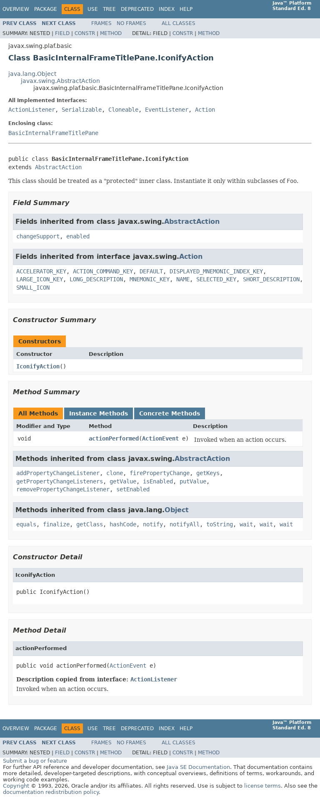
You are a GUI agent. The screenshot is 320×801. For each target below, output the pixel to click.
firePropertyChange (160, 473)
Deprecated (137, 9)
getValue (123, 481)
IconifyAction (38, 366)
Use (93, 9)
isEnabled (158, 481)
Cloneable (123, 109)
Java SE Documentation (198, 767)
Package (45, 9)
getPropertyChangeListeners (59, 481)
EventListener (166, 109)
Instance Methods (98, 413)
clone (114, 473)
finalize (56, 524)
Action (205, 109)
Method (111, 33)
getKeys (208, 473)
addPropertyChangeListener (58, 473)
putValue (193, 481)
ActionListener (31, 109)
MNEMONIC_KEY (150, 279)
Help (186, 9)
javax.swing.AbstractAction (60, 81)
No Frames (131, 23)
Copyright (16, 786)
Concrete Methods (169, 413)
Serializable (82, 109)
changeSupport (38, 236)
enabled (78, 236)
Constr (85, 33)
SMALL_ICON (33, 287)
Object (177, 510)
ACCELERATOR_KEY (41, 271)
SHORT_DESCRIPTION (271, 279)
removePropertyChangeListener (63, 489)
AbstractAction (58, 167)
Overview (15, 9)
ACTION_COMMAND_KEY (103, 271)
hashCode (123, 524)
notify (153, 524)
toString (219, 524)
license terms (262, 786)
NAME (183, 279)
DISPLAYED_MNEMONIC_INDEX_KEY (216, 271)
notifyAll (185, 524)
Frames (101, 23)
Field (62, 33)
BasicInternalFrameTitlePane (53, 133)
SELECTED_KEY (216, 279)
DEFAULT (151, 271)
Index (167, 9)
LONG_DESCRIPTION (96, 279)
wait (246, 524)
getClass (89, 524)
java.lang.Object (32, 73)
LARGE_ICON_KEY (39, 279)
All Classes (178, 23)
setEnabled (133, 489)
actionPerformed (114, 438)
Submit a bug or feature (35, 761)
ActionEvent (160, 438)
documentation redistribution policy (51, 792)
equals (26, 524)
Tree (109, 9)
